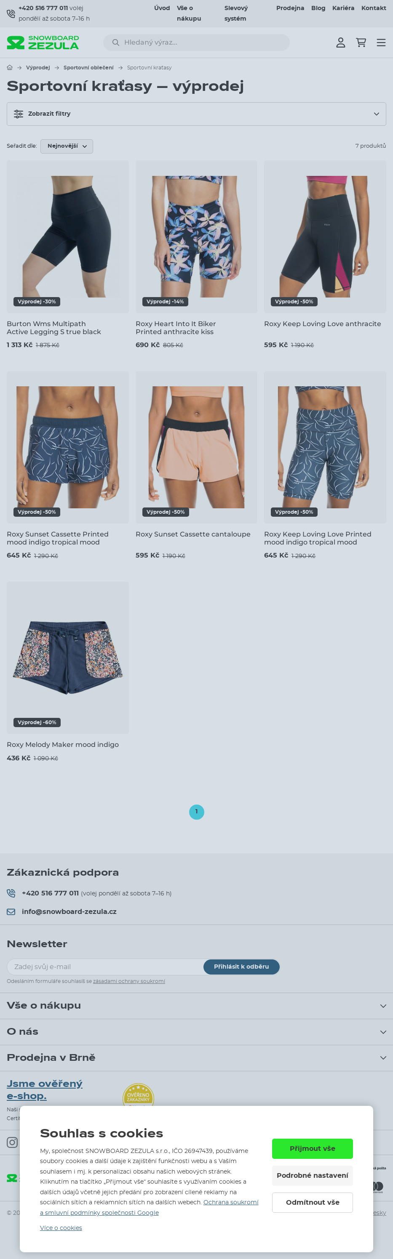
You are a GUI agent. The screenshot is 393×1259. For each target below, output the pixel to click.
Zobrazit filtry (42, 114)
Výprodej (38, 67)
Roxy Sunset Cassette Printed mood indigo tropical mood (58, 538)
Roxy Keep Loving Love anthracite (322, 324)
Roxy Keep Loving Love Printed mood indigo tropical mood (318, 538)
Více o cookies (61, 1228)
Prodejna (290, 8)
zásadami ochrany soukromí (129, 981)
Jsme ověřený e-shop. (45, 1090)
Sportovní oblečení (89, 67)
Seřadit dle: (22, 146)
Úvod (162, 8)
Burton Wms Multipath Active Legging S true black (54, 328)
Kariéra (343, 8)
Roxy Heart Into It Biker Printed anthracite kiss (176, 328)
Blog (318, 8)
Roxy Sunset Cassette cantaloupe (193, 534)
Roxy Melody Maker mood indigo (63, 745)
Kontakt (373, 8)
